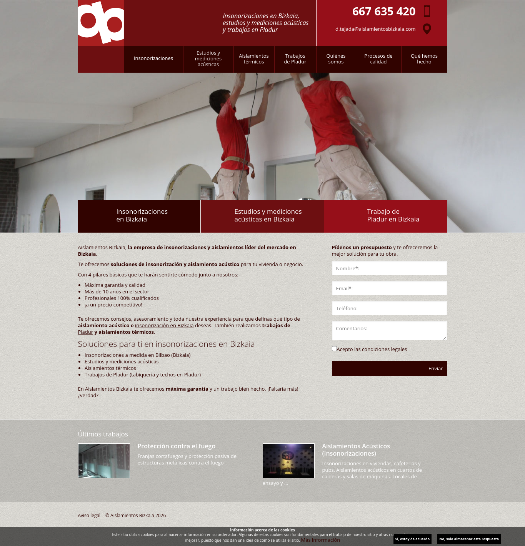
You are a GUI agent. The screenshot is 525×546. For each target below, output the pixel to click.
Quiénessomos (335, 58)
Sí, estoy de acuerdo (412, 538)
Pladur (85, 331)
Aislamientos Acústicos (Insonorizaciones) (356, 450)
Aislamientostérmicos (253, 58)
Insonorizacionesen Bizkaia (142, 215)
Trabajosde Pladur (295, 58)
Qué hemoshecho (424, 58)
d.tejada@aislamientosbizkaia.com (375, 28)
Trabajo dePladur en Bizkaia (393, 215)
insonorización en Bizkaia (164, 325)
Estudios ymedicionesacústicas (208, 58)
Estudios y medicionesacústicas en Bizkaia (268, 215)
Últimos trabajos (103, 433)
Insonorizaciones (153, 58)
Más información (320, 539)
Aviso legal (89, 515)
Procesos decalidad (378, 58)
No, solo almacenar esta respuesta (469, 538)
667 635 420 (383, 10)
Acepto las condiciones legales (372, 349)
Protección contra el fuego (177, 446)
